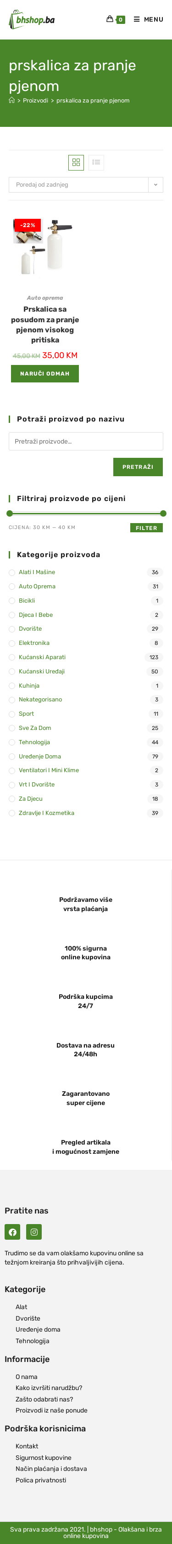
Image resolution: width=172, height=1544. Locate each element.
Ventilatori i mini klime (49, 770)
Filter (146, 528)
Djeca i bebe (36, 614)
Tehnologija (34, 742)
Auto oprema (45, 298)
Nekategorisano (40, 699)
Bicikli (27, 600)
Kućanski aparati (42, 657)
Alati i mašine (37, 572)
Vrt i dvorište (37, 784)
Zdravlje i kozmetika (46, 812)
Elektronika (34, 642)
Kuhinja (29, 685)
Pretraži (138, 467)
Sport (26, 713)
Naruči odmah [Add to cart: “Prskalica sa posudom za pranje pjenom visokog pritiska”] (45, 373)
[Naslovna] (12, 100)
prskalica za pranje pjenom (93, 100)
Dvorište (30, 628)
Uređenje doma (40, 756)
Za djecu (31, 798)
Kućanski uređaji (42, 671)
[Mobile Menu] (145, 19)
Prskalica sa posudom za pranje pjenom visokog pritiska (45, 324)
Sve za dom (35, 727)
